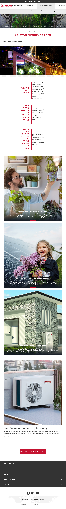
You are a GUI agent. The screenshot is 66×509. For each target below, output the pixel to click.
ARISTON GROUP (16, 5)
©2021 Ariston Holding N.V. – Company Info (33, 504)
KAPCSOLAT (49, 11)
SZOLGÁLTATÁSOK (39, 11)
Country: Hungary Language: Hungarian (33, 499)
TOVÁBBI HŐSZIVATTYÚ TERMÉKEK (13, 440)
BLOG (9, 11)
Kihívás (24, 26)
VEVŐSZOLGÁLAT (29, 11)
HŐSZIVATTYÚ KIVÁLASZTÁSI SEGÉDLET (32, 451)
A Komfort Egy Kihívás (10, 26)
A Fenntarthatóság (56, 26)
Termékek (30, 5)
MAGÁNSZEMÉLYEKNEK (46, 5)
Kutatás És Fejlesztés (38, 26)
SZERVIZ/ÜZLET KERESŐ (17, 11)
